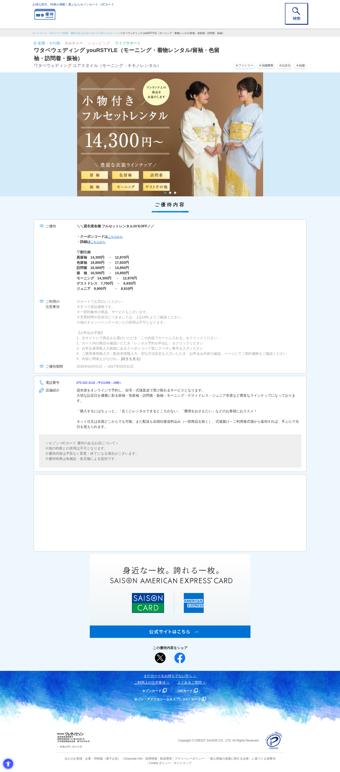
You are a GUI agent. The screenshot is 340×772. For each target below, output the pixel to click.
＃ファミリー (232, 65)
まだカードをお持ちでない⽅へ (168, 676)
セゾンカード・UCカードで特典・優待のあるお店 (60, 33)
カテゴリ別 (97, 33)
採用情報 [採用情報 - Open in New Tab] (141, 758)
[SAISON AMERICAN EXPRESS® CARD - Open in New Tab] (170, 635)
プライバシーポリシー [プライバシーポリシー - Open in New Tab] (176, 758)
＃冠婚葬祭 (258, 65)
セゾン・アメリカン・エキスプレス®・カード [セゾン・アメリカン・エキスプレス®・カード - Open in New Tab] (167, 699)
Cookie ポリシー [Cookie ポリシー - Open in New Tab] (269, 758)
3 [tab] (175, 193)
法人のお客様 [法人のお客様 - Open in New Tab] (69, 758)
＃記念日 (280, 65)
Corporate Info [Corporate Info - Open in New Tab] (124, 758)
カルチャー (111, 33)
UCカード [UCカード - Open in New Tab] (188, 690)
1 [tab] (165, 193)
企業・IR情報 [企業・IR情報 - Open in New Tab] (88, 758)
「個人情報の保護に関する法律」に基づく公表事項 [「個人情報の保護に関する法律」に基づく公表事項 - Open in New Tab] (224, 758)
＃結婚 (299, 65)
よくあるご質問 (189, 682)
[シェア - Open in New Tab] (179, 658)
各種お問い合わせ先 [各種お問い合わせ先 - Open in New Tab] (71, 746)
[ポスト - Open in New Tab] (160, 658)
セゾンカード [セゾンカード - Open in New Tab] (150, 690)
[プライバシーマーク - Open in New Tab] (273, 740)
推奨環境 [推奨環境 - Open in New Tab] (155, 758)
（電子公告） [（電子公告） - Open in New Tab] (105, 758)
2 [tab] (170, 193)
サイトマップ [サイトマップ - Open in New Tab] (170, 762)
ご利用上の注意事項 (149, 682)
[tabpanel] (170, 134)
